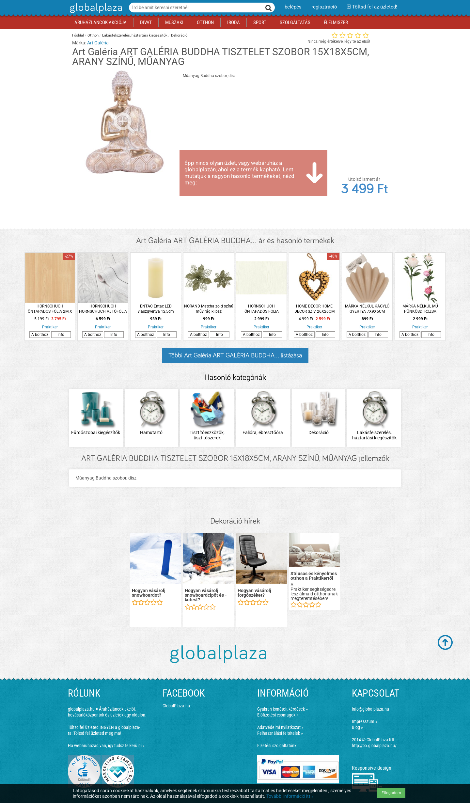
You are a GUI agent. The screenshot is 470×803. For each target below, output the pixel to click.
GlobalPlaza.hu (176, 705)
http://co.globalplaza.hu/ (374, 745)
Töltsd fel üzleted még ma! (97, 733)
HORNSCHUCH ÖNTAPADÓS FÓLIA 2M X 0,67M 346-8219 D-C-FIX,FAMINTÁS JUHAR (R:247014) (50, 309)
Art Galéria (98, 42)
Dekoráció (179, 35)
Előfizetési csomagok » (277, 714)
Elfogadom (391, 793)
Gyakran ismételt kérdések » (282, 709)
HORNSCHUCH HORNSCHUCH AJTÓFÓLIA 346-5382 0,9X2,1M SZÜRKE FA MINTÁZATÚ (103, 309)
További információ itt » (290, 796)
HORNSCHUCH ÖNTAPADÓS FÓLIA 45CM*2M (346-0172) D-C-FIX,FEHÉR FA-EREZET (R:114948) (261, 309)
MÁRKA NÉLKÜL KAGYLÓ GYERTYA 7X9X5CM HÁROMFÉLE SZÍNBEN (367, 309)
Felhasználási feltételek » (280, 733)
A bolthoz (39, 334)
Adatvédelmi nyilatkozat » (280, 727)
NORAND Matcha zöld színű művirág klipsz (208, 309)
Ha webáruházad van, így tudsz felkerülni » (106, 745)
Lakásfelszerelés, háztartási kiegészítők (134, 35)
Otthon (93, 35)
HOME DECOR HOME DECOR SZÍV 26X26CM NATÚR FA (314, 309)
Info (60, 334)
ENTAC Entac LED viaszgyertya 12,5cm (156, 309)
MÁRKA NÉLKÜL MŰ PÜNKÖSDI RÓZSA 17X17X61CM (420, 309)
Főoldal (78, 35)
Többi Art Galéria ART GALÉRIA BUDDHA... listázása (235, 355)
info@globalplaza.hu (370, 709)
